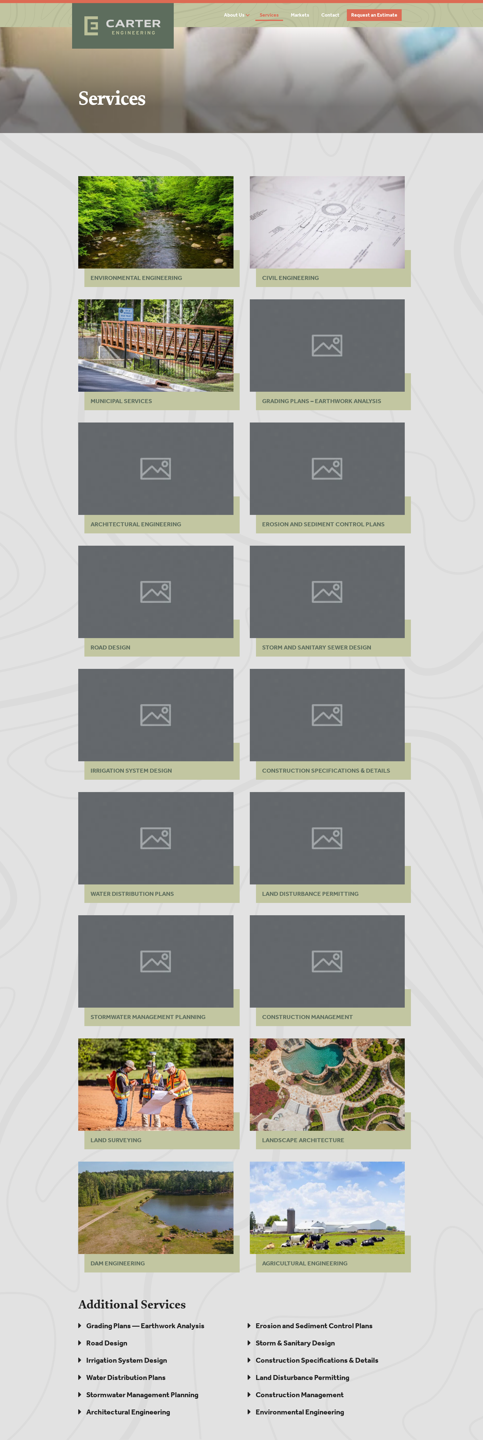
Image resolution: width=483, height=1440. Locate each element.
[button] (250, 15)
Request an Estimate (374, 15)
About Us (234, 15)
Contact (330, 15)
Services (269, 15)
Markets (300, 15)
